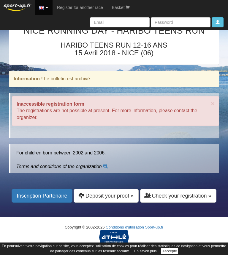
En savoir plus (145, 251)
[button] (44, 7)
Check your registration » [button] (178, 196)
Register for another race (80, 7)
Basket (121, 7)
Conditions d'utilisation (125, 227)
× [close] (213, 103)
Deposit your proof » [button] (106, 196)
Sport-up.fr (154, 227)
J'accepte (169, 251)
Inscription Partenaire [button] (42, 196)
